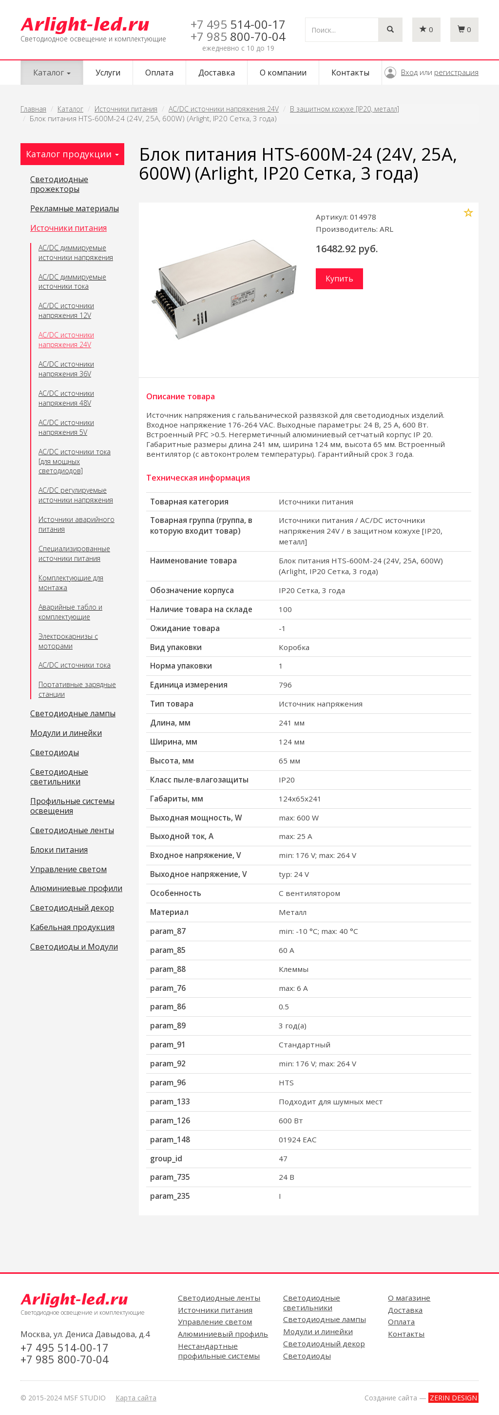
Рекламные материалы (74, 209)
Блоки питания (59, 850)
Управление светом (68, 870)
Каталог (70, 108)
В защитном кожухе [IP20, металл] (344, 108)
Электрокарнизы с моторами (68, 641)
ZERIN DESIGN (453, 1397)
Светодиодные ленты (72, 831)
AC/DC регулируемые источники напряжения (75, 494)
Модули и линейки (66, 733)
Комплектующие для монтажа (70, 582)
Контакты (350, 72)
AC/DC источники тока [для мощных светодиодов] (74, 461)
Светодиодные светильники (59, 777)
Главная (33, 108)
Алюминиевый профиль (223, 1334)
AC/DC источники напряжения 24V (224, 108)
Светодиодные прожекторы (59, 184)
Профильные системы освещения (72, 806)
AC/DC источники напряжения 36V (66, 368)
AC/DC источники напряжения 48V (66, 398)
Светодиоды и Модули (74, 947)
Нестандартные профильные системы (219, 1350)
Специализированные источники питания (74, 553)
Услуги (108, 72)
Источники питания (126, 108)
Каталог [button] (52, 72)
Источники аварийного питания (76, 524)
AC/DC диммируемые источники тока (72, 281)
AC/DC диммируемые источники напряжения (75, 252)
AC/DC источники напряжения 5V (66, 427)
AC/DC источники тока (74, 665)
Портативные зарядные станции (77, 689)
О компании (283, 72)
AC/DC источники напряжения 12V (66, 310)
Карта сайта (135, 1397)
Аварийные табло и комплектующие (70, 611)
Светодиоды (54, 753)
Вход (409, 72)
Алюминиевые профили (76, 889)
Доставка (216, 72)
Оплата (159, 72)
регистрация (456, 72)
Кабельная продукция (72, 927)
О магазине (409, 1298)
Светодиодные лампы (72, 714)
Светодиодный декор (72, 908)
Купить (339, 278)
